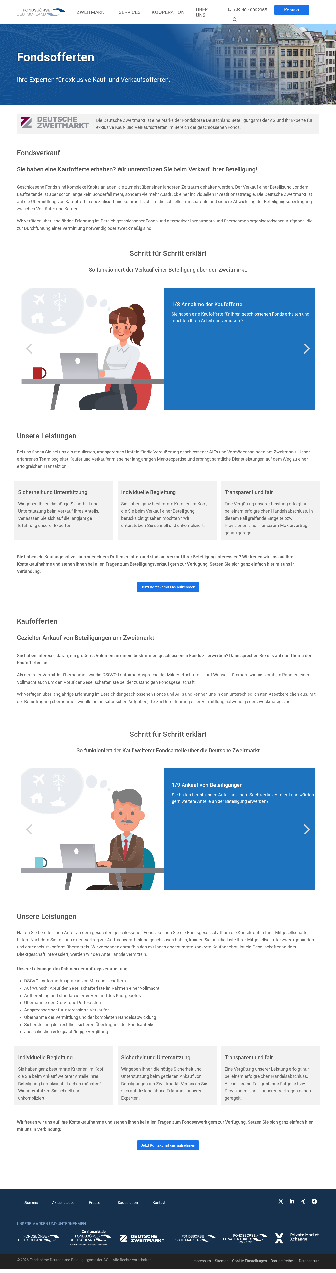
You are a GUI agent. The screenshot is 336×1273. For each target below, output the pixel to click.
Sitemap (221, 1264)
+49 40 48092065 (250, 9)
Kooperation (128, 1206)
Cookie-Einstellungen (249, 1264)
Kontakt (291, 9)
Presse (94, 1206)
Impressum (202, 1264)
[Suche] (235, 19)
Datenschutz (309, 1264)
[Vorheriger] (30, 348)
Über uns (30, 1206)
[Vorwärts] (306, 348)
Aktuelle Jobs (63, 1206)
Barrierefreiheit (283, 1264)
